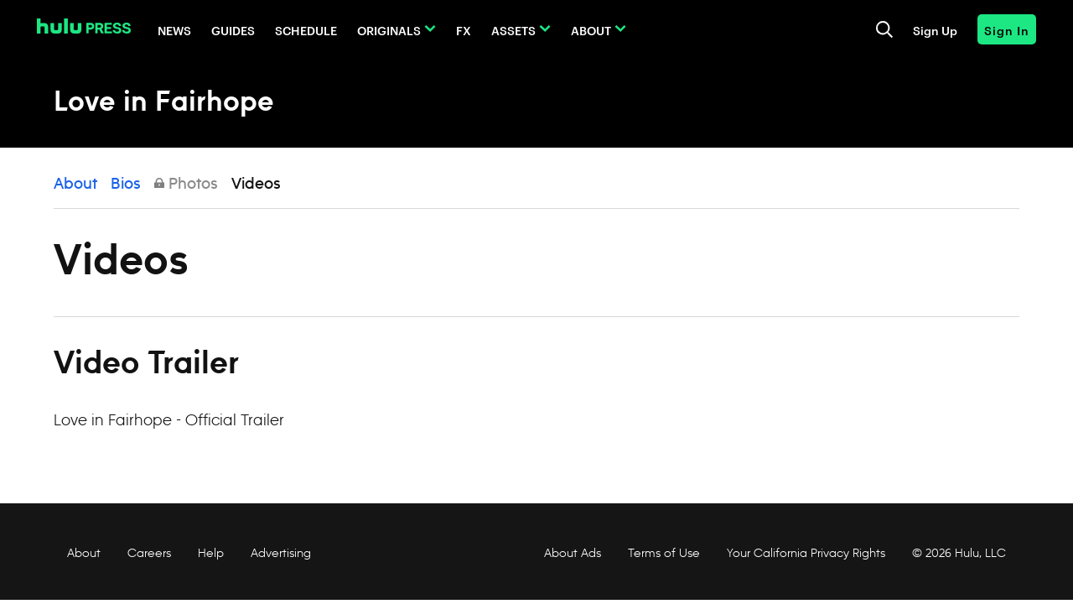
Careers (149, 552)
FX (463, 30)
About (591, 30)
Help (211, 552)
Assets (513, 30)
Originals (389, 30)
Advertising (281, 552)
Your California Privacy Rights (806, 552)
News (174, 30)
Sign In (1006, 30)
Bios (126, 184)
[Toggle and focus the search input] (884, 29)
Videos (256, 184)
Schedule (306, 30)
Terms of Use (664, 552)
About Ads (571, 552)
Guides (233, 30)
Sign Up (935, 30)
